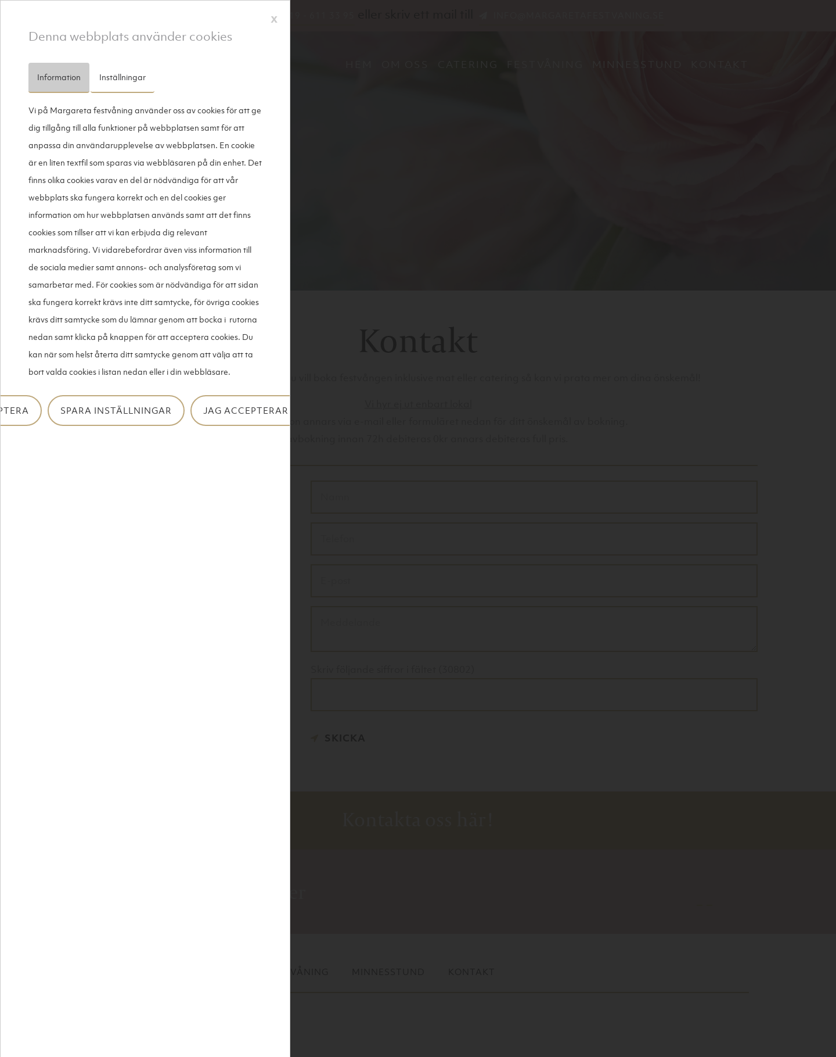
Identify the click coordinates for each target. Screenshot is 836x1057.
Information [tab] (59, 77)
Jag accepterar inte (258, 410)
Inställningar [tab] (122, 77)
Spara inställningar (116, 410)
